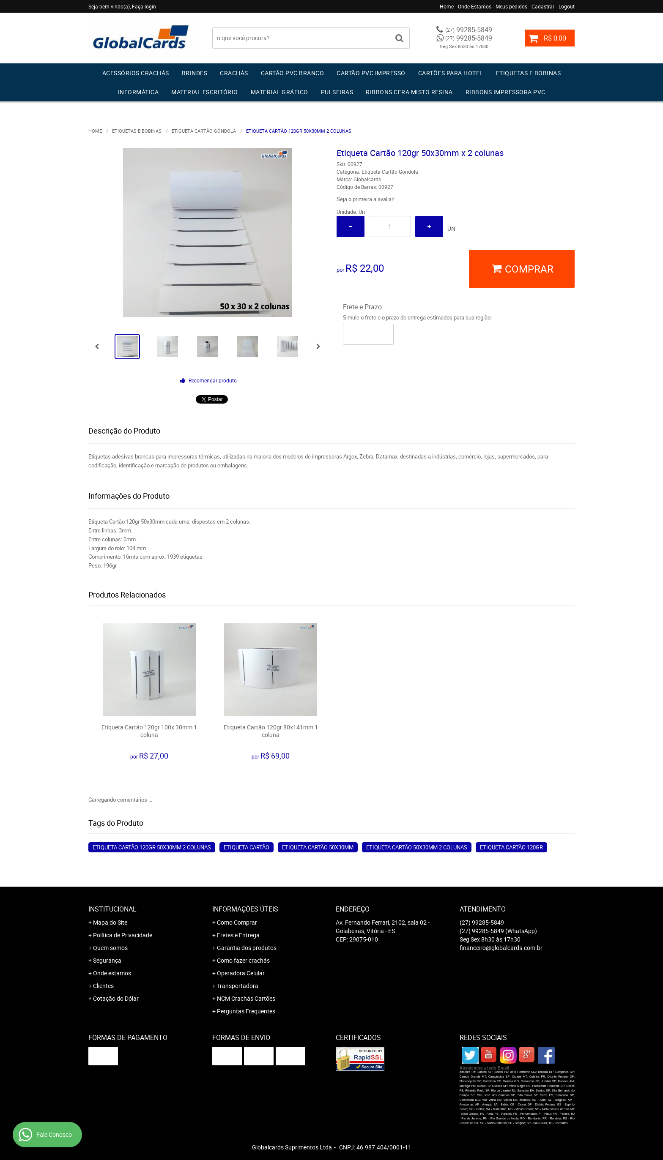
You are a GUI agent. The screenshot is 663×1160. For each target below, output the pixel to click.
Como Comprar (237, 922)
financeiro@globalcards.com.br (501, 948)
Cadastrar (542, 6)
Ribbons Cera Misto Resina (409, 92)
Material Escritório (204, 92)
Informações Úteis (245, 909)
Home (447, 6)
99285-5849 (468, 29)
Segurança (107, 960)
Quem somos (110, 948)
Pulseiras (337, 92)
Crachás (234, 73)
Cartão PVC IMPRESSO (371, 73)
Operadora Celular (241, 973)
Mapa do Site (110, 922)
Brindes (195, 73)
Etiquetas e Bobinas (528, 73)
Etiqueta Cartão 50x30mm (317, 847)
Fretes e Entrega (238, 935)
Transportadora (237, 986)
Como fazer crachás (243, 960)
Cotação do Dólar (116, 998)
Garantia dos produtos (247, 948)
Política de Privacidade (122, 935)
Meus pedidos (511, 6)
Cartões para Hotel (450, 73)
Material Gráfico (279, 92)
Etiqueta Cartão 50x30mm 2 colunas (416, 847)
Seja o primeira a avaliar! (366, 199)
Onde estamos (112, 973)
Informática (138, 92)
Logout (567, 6)
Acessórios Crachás (135, 73)
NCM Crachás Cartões (246, 998)
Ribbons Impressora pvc (505, 92)
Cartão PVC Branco (292, 73)
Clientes (103, 986)
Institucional (112, 909)
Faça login (144, 6)
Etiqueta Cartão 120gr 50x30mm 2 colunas (152, 847)
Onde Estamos (474, 6)
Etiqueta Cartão (246, 847)
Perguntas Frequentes (246, 1011)
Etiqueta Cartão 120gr (511, 847)
